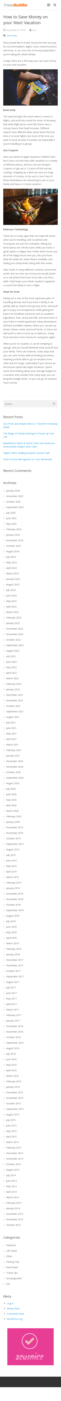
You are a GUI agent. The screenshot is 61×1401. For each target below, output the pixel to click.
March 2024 (12, 573)
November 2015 (14, 1097)
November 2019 (14, 832)
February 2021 (13, 750)
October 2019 (13, 838)
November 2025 (14, 496)
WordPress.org (14, 1318)
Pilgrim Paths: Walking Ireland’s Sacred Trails (26, 452)
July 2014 (11, 1175)
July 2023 (11, 590)
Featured (11, 1245)
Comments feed (15, 1313)
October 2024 (13, 545)
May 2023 (11, 601)
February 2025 (13, 529)
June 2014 (11, 1180)
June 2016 (11, 1059)
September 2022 (15, 645)
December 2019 (14, 827)
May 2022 (11, 667)
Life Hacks (12, 35)
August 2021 (12, 717)
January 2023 (13, 623)
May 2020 (11, 799)
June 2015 (11, 1125)
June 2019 (11, 860)
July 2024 (11, 556)
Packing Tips (12, 1261)
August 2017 (12, 982)
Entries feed (13, 1308)
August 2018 (12, 915)
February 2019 (13, 882)
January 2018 (13, 954)
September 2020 (15, 777)
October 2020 (13, 772)
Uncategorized (13, 1278)
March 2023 (12, 612)
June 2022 (11, 661)
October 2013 (13, 1224)
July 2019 (11, 855)
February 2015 (13, 1147)
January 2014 (13, 1208)
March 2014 (12, 1197)
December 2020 (14, 761)
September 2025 (15, 507)
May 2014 (11, 1186)
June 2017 (11, 993)
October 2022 (13, 639)
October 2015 (13, 1103)
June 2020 (11, 794)
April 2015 (11, 1136)
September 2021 (15, 711)
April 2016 (11, 1070)
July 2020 (11, 788)
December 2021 (14, 694)
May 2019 (11, 866)
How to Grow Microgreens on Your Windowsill (27, 459)
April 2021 (11, 739)
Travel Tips (12, 1272)
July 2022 (11, 656)
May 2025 (11, 523)
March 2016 (12, 1075)
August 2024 (12, 551)
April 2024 (11, 567)
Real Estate (12, 1267)
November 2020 (14, 766)
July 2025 (11, 512)
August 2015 (12, 1114)
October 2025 (13, 501)
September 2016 (15, 1042)
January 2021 (13, 755)
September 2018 (15, 910)
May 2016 (11, 1064)
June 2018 (11, 926)
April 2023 (11, 606)
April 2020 (11, 805)
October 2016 (13, 1037)
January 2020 (13, 821)
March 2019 (12, 877)
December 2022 (14, 628)
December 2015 (14, 1092)
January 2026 (13, 490)
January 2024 (13, 579)
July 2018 (11, 921)
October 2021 (13, 705)
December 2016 (14, 1026)
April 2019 (11, 871)
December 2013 (14, 1213)
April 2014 (11, 1191)
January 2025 (13, 534)
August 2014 (12, 1169)
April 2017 (11, 1004)
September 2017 (15, 976)
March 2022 (12, 678)
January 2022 (13, 689)
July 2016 (11, 1053)
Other (9, 1256)
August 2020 (12, 783)
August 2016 (12, 1048)
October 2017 (13, 970)
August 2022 (12, 650)
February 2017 (13, 1015)
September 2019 (15, 844)
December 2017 (14, 959)
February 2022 (13, 683)
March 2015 (12, 1142)
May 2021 (11, 733)
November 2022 (14, 634)
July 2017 (11, 987)
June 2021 (11, 728)
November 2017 (14, 965)
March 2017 (12, 1009)
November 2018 (14, 899)
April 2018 (11, 937)
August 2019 (12, 849)
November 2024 (14, 540)
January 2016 (13, 1086)
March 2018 (12, 943)
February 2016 (13, 1081)
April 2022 (11, 672)
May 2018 (11, 932)
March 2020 (12, 810)
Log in (10, 1303)
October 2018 (13, 904)
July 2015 (11, 1120)
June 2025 (11, 518)
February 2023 (13, 617)
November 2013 (14, 1219)
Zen (8, 1283)
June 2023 (11, 595)
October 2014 (13, 1164)
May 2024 (11, 562)
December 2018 (14, 893)
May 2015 (11, 1131)
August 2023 (12, 584)
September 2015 (15, 1109)
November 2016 (14, 1031)
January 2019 (13, 888)
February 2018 (13, 948)
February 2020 (13, 816)
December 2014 (14, 1153)
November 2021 (14, 700)
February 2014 (13, 1202)
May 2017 (11, 998)
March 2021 (12, 744)
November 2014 (14, 1158)
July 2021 (11, 722)
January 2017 (13, 1020)
